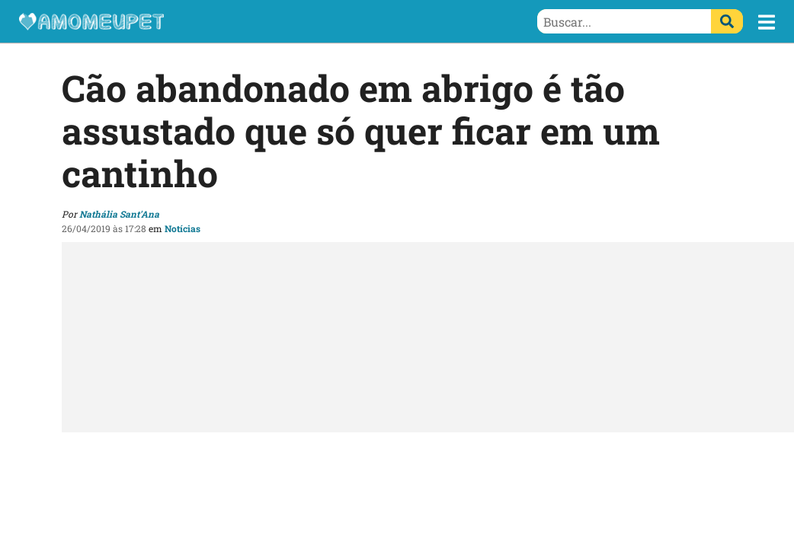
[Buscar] (727, 21)
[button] (766, 22)
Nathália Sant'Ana (119, 214)
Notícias (182, 228)
